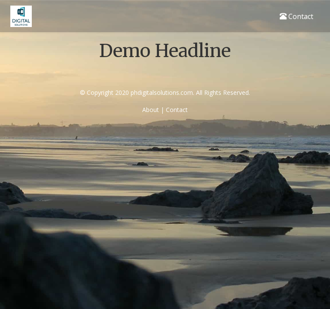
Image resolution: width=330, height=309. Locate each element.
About (150, 110)
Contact (296, 16)
